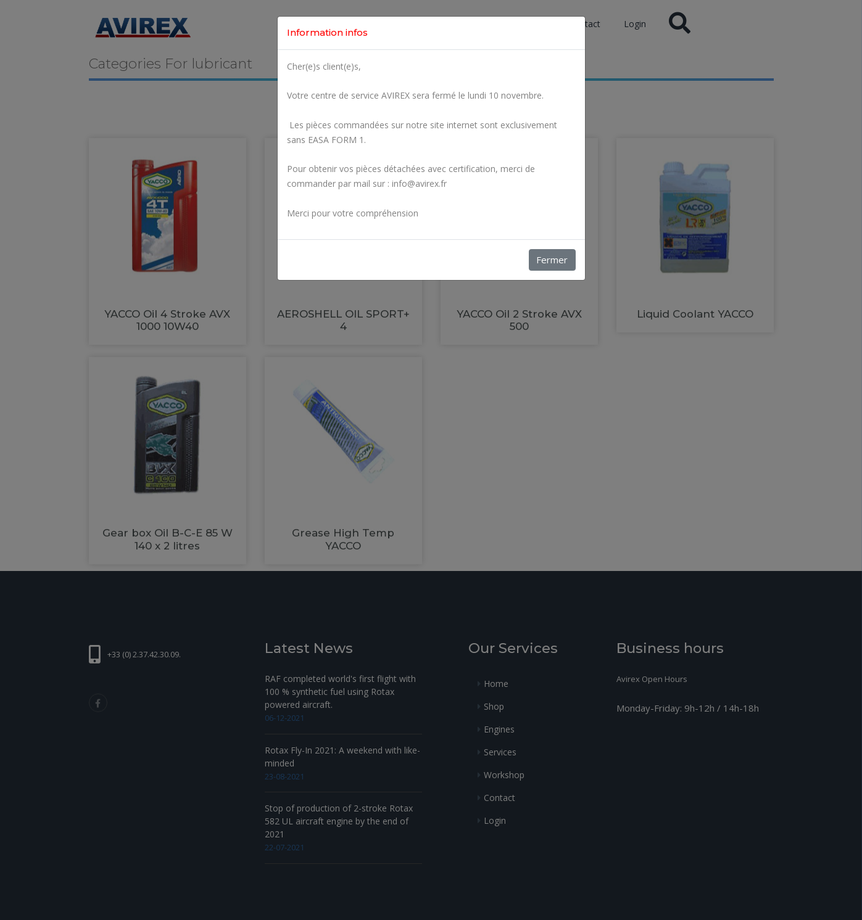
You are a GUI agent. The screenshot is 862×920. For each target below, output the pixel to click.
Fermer (552, 259)
